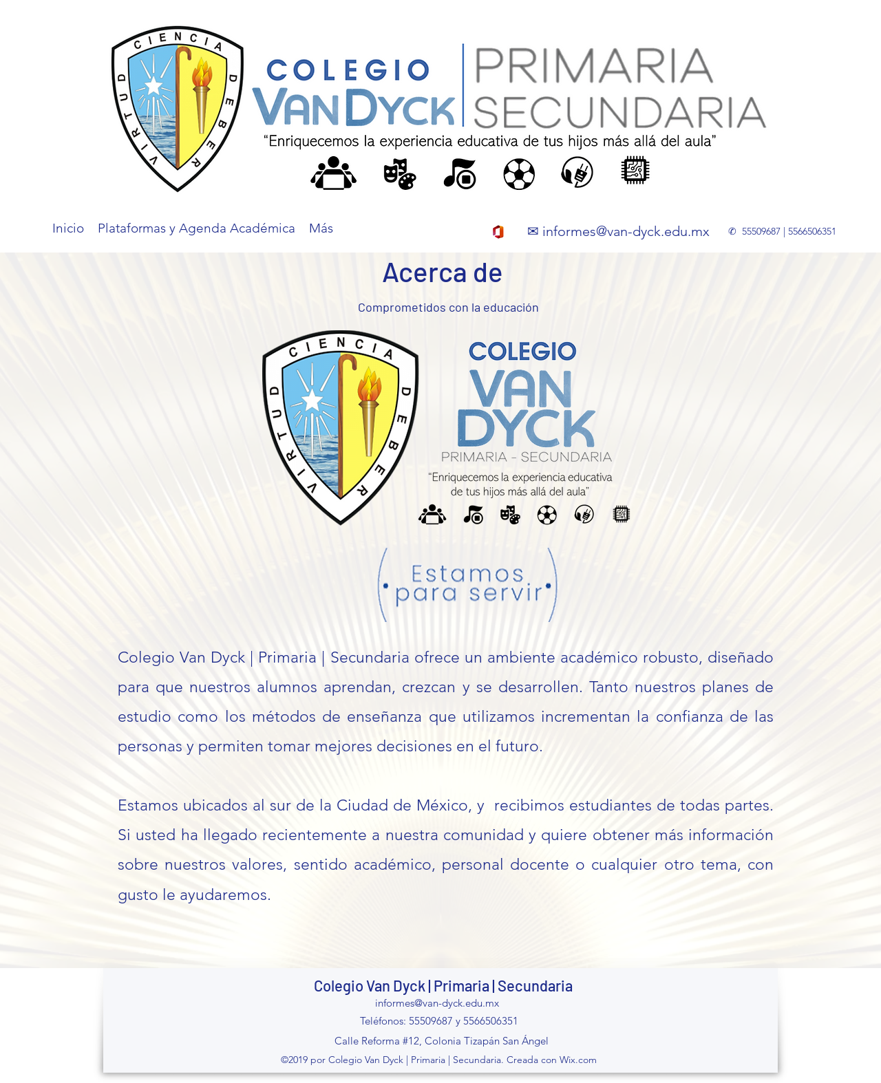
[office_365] (498, 232)
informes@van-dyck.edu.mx (626, 231)
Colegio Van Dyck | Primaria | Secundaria (443, 985)
